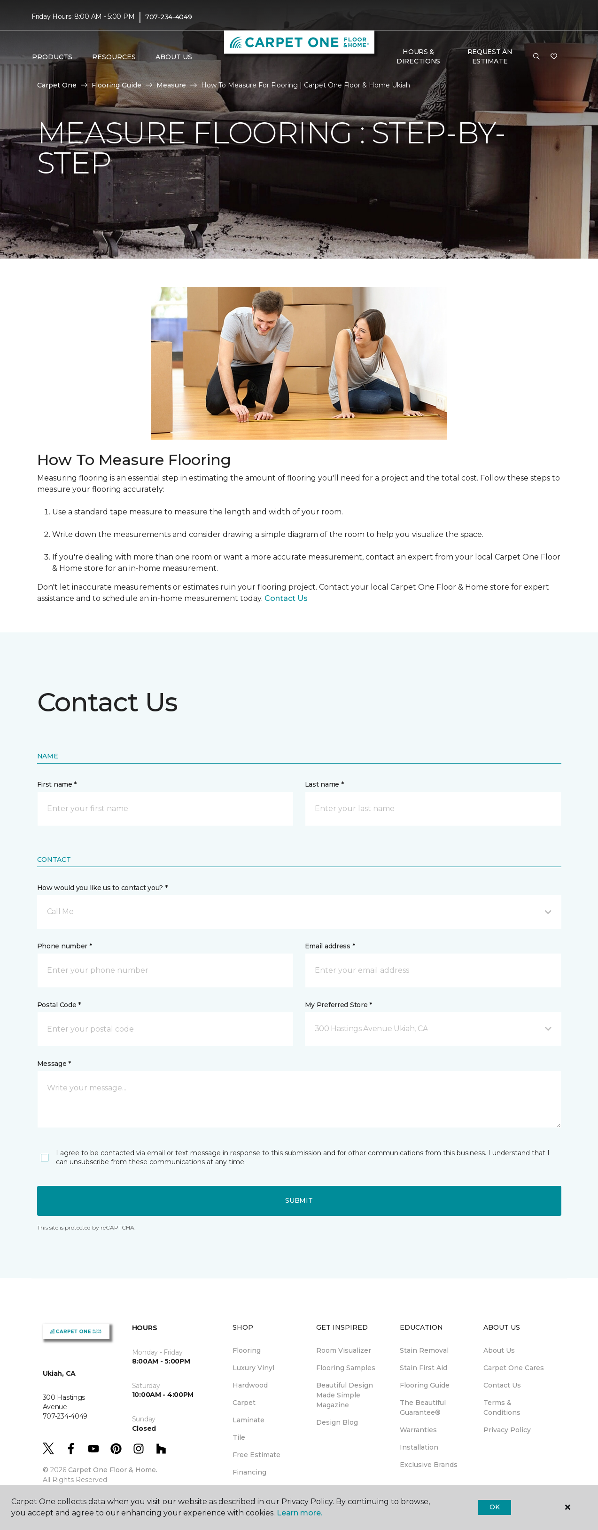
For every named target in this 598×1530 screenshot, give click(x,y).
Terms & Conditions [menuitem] (501, 1407)
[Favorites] (554, 57)
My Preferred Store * (338, 1005)
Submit (298, 1200)
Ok (494, 1507)
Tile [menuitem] (239, 1437)
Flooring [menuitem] (247, 1350)
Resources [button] (114, 57)
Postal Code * (59, 1005)
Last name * (324, 784)
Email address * (330, 946)
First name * (57, 784)
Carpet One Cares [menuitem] (513, 1368)
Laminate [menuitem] (248, 1420)
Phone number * (64, 946)
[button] (536, 57)
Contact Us (286, 598)
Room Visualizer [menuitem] (343, 1350)
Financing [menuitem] (249, 1472)
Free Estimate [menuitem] (256, 1455)
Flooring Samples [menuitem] (345, 1368)
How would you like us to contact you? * (102, 887)
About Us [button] (173, 57)
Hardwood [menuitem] (250, 1385)
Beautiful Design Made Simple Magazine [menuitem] (344, 1395)
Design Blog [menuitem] (337, 1422)
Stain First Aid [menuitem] (423, 1368)
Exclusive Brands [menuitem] (429, 1464)
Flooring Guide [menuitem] (425, 1385)
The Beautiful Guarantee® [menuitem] (423, 1407)
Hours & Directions (418, 56)
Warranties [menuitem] (418, 1430)
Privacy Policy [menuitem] (507, 1430)
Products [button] (52, 57)
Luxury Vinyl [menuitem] (253, 1368)
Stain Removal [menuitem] (424, 1350)
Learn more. (299, 1512)
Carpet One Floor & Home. (112, 1470)
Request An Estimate (490, 56)
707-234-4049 (168, 17)
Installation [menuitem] (419, 1447)
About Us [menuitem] (499, 1350)
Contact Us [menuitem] (502, 1385)
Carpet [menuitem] (244, 1402)
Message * (54, 1063)
